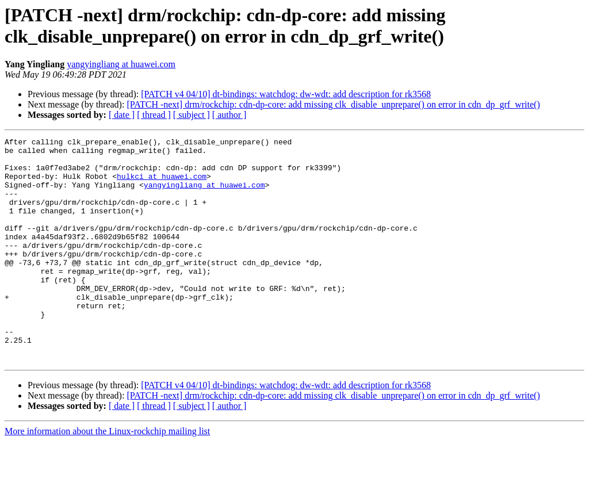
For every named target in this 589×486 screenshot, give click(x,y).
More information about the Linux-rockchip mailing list (107, 476)
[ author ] (229, 115)
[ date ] (122, 115)
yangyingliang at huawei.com (121, 64)
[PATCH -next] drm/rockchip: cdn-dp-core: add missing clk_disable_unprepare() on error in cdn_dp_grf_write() (333, 104)
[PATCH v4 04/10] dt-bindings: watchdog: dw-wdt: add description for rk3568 (286, 94)
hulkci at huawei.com (161, 184)
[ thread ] (154, 115)
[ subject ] (191, 115)
